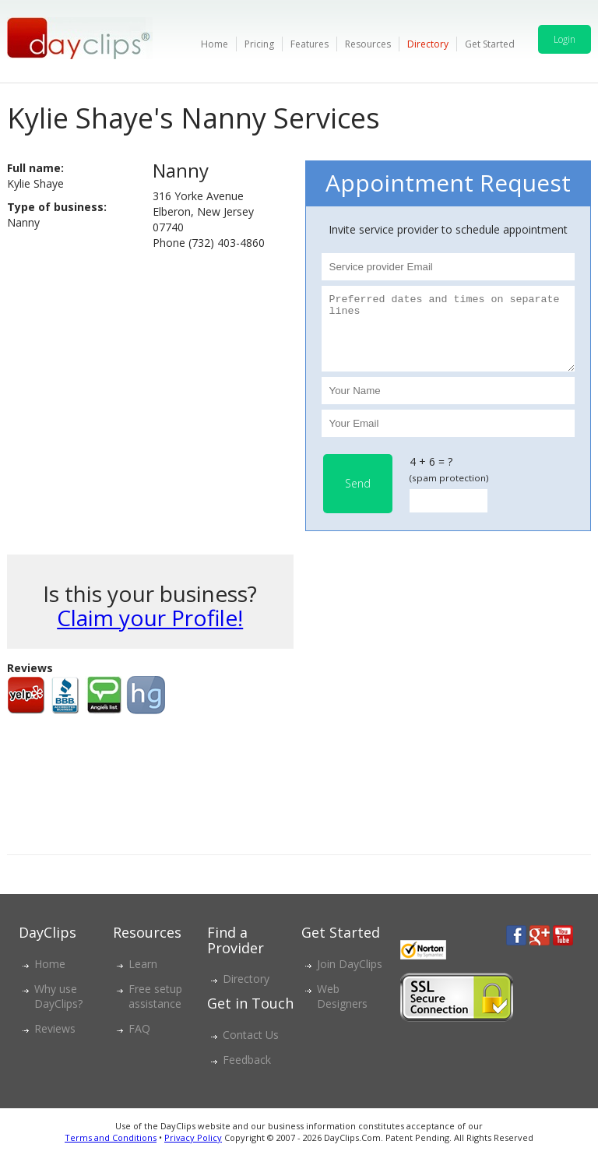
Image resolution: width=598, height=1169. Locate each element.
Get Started (490, 44)
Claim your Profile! (150, 631)
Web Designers (342, 1010)
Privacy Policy (193, 1151)
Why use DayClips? (58, 1010)
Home (214, 44)
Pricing (259, 44)
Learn (142, 977)
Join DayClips (349, 977)
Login (564, 39)
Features (309, 44)
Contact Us (251, 1048)
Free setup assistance (155, 1010)
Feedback (247, 1073)
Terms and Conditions (111, 1151)
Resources (368, 44)
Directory (427, 44)
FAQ (139, 1042)
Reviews (55, 1042)
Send (358, 497)
